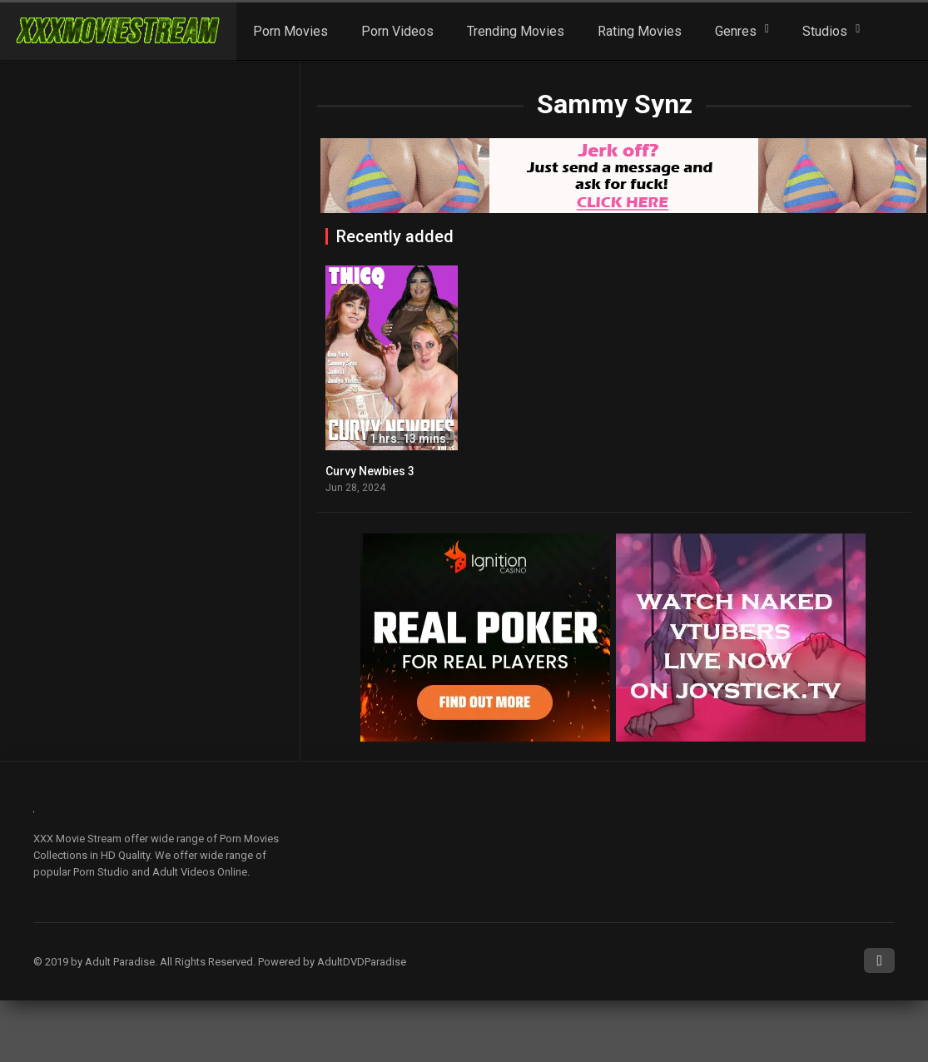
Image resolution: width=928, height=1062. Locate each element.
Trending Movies (515, 31)
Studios (824, 31)
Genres (736, 31)
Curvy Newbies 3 (369, 471)
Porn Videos (397, 31)
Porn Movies (290, 31)
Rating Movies (640, 31)
